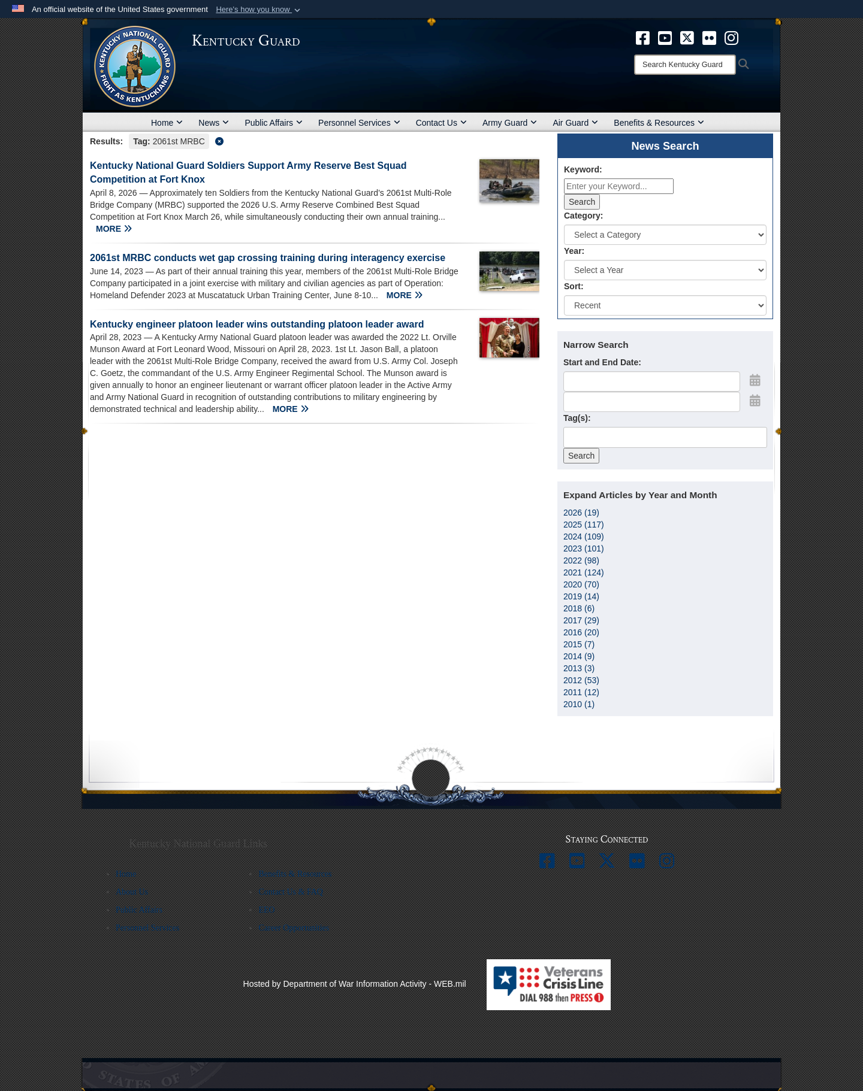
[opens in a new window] (643, 37)
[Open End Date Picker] (755, 400)
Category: (583, 215)
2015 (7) (579, 644)
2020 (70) (581, 584)
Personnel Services (359, 123)
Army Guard (509, 123)
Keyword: (583, 169)
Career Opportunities (293, 927)
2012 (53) (581, 680)
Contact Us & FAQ (290, 891)
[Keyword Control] (619, 186)
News (213, 123)
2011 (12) (581, 692)
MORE (114, 229)
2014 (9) (579, 656)
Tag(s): (577, 418)
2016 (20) (581, 632)
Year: (574, 251)
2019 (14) (581, 596)
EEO (266, 909)
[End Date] (651, 402)
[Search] (685, 64)
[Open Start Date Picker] (755, 380)
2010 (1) (579, 704)
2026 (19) (581, 512)
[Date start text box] (651, 381)
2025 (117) (583, 524)
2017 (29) (581, 620)
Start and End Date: (602, 362)
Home (167, 123)
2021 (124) (583, 572)
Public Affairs (274, 123)
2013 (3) (579, 668)
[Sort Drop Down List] (665, 305)
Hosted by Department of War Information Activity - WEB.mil (354, 984)
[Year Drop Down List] (665, 270)
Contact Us (441, 123)
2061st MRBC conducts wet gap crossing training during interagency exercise (267, 258)
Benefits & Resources (659, 123)
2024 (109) (583, 536)
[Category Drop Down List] (665, 235)
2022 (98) (581, 560)
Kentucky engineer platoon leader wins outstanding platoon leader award (257, 324)
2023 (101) (583, 548)
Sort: (574, 286)
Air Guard (575, 123)
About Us (132, 891)
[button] (259, 10)
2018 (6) (579, 608)
